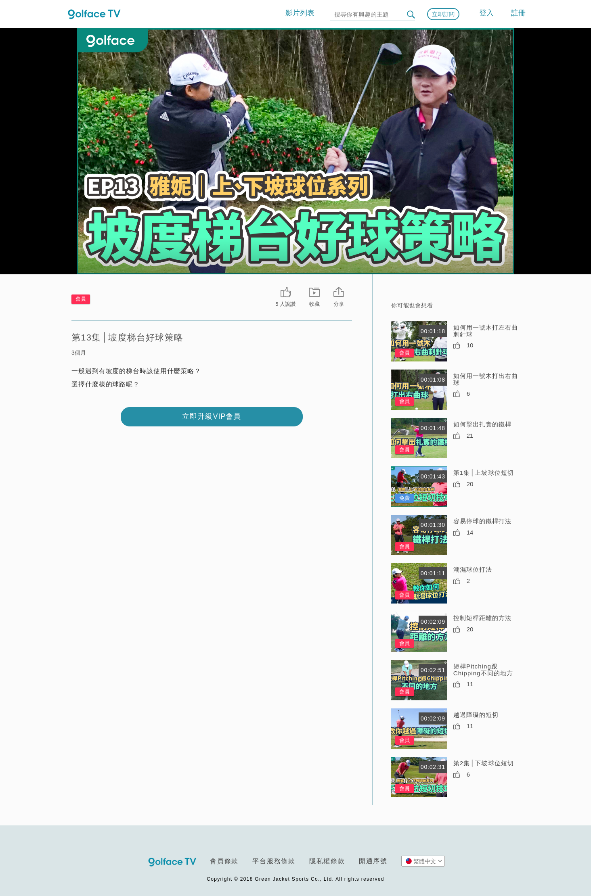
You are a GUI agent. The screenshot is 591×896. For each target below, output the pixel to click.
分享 (338, 304)
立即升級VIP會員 (211, 416)
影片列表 (299, 13)
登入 (486, 13)
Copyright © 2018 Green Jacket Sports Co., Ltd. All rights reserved (295, 879)
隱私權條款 (327, 861)
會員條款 (224, 861)
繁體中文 (424, 861)
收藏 (314, 304)
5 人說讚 (285, 304)
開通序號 (373, 861)
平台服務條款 (274, 861)
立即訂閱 (443, 14)
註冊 (518, 13)
